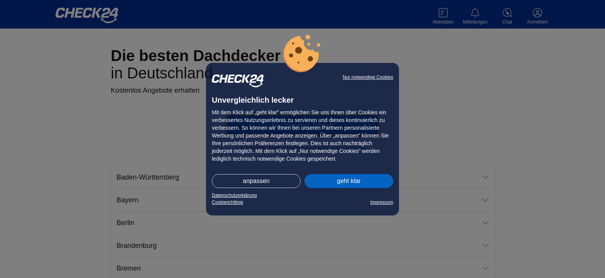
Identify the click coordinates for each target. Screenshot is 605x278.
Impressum (381, 202)
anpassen (256, 181)
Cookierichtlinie (227, 202)
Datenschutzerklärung (234, 195)
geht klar (348, 181)
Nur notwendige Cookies (368, 77)
